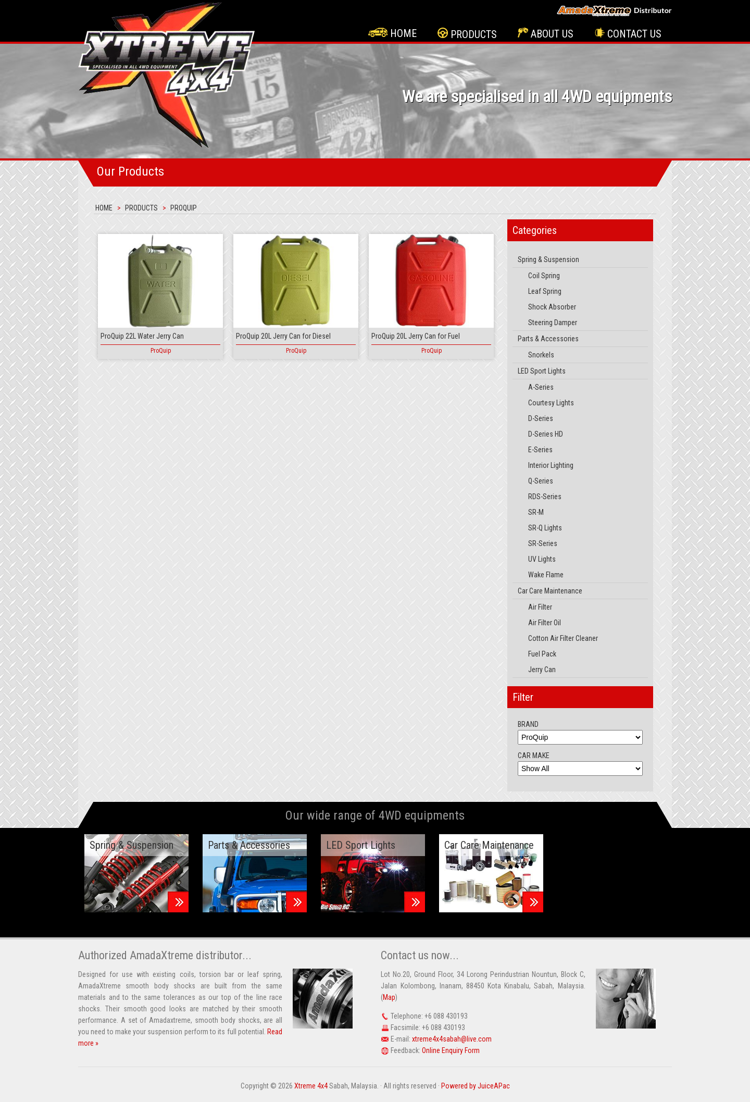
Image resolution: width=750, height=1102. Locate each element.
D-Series (540, 418)
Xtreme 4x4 (311, 1086)
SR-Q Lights (545, 528)
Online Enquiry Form (451, 1050)
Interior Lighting (550, 465)
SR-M (536, 512)
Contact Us (627, 34)
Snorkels (541, 355)
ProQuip (183, 208)
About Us (545, 34)
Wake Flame (546, 575)
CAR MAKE (533, 755)
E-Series (540, 449)
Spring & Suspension (548, 259)
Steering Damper (552, 322)
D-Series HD (545, 434)
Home (392, 33)
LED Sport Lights (542, 371)
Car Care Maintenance (550, 591)
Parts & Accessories (548, 339)
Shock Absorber (552, 307)
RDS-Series (544, 496)
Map (389, 997)
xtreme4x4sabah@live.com (452, 1039)
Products (467, 34)
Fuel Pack (542, 654)
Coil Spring (544, 275)
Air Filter (540, 607)
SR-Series (542, 543)
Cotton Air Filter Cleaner (563, 638)
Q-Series (540, 481)
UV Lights (542, 559)
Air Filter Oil (544, 622)
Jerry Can (542, 669)
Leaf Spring (544, 291)
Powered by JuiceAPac (475, 1086)
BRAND (528, 724)
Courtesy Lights (551, 403)
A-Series (541, 387)
